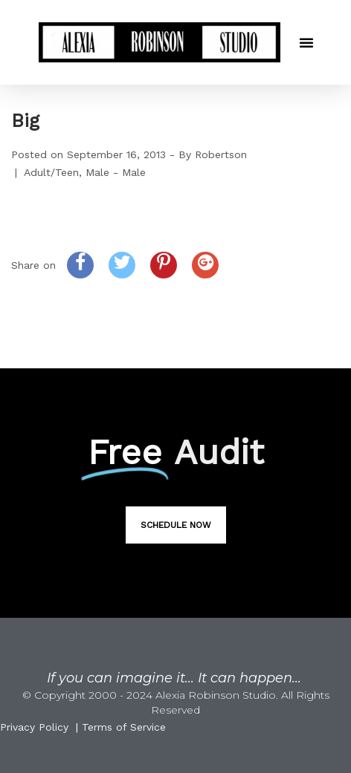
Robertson (221, 154)
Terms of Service (124, 727)
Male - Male (116, 172)
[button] (306, 42)
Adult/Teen (51, 172)
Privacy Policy (34, 727)
